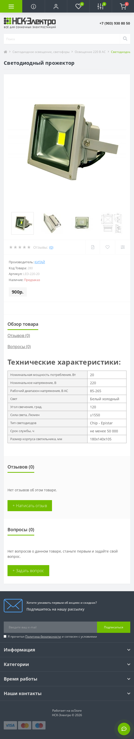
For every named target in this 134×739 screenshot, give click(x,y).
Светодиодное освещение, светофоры (41, 52)
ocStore (76, 710)
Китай (39, 262)
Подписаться (113, 627)
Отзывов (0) (19, 335)
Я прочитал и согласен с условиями (52, 636)
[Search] (125, 39)
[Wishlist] (107, 247)
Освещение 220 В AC (90, 52)
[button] (56, 6)
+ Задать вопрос (28, 570)
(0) (51, 247)
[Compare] (122, 247)
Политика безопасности (43, 636)
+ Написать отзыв (29, 505)
